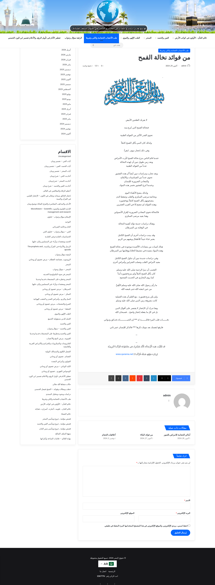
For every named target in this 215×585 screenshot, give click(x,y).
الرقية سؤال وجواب (73, 38)
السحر (148, 38)
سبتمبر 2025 (65, 84)
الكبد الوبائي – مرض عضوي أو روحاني (55, 366)
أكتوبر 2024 (66, 134)
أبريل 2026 (66, 50)
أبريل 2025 (66, 109)
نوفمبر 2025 (66, 74)
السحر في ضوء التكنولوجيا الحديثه (57, 274)
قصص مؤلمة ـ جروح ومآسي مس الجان (55, 429)
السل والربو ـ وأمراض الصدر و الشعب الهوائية (52, 299)
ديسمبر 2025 (65, 69)
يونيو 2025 (66, 99)
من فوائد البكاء (146, 433)
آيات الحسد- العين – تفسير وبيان (57, 166)
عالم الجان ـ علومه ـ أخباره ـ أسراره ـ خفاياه (53, 409)
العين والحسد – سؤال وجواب (59, 329)
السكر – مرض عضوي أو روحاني (58, 294)
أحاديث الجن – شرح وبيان (60, 176)
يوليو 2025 (66, 94)
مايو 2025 (67, 104)
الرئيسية (111, 570)
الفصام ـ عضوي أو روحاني (60, 356)
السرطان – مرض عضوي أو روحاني (56, 289)
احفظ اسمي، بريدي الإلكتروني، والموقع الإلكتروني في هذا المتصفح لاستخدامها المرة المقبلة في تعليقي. (146, 525)
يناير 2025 (67, 119)
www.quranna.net (124, 354)
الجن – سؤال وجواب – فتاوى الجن (57, 232)
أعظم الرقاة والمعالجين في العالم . (56, 191)
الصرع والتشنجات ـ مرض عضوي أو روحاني (53, 304)
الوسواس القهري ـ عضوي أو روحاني (56, 371)
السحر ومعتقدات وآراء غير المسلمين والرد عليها (51, 284)
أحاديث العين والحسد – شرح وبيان (57, 186)
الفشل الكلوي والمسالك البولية (58, 351)
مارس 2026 (66, 55)
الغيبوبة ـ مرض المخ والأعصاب (58, 338)
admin (182, 66)
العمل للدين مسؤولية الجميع (59, 319)
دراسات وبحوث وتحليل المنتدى (58, 394)
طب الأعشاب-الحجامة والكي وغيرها (101, 38)
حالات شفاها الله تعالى (62, 384)
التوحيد (68, 222)
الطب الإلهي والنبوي (131, 38)
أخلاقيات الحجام (109, 433)
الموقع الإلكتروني (127, 512)
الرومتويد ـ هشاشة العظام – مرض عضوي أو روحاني (50, 259)
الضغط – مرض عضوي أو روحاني (57, 309)
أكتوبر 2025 (66, 79)
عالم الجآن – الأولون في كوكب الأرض (191, 38)
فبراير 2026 (66, 59)
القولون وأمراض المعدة (61, 361)
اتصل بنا (103, 570)
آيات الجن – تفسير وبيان (61, 161)
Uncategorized (64, 156)
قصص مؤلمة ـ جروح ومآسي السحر (57, 419)
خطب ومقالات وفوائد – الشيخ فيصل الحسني (52, 389)
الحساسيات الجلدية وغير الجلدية (58, 236)
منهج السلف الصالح (63, 434)
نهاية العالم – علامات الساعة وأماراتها (55, 438)
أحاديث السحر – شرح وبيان (60, 181)
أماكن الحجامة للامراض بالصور (177, 433)
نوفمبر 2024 (66, 129)
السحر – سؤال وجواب (62, 269)
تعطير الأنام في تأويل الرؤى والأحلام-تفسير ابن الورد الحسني (34, 38)
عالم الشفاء (66, 414)
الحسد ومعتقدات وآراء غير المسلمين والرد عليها (51, 241)
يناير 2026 (67, 64)
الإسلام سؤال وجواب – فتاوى (59, 217)
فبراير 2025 (66, 114)
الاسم (187, 499)
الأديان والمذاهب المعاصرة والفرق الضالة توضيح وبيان (49, 204)
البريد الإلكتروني (183, 512)
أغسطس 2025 (64, 89)
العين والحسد (163, 38)
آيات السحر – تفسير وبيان (60, 171)
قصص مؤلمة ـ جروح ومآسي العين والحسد (54, 424)
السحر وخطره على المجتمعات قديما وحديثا (53, 279)
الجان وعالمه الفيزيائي (62, 227)
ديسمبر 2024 (65, 124)
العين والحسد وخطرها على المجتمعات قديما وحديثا (50, 333)
